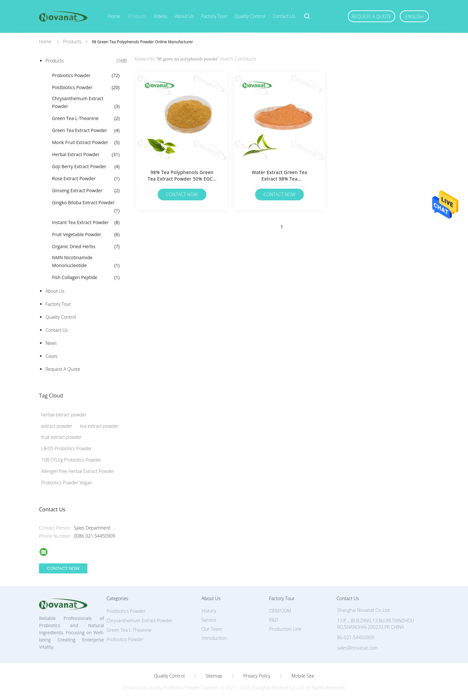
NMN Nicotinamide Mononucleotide (86, 261)
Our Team (212, 629)
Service (209, 620)
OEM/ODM (280, 611)
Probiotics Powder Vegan (66, 482)
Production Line (285, 629)
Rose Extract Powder (86, 178)
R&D (273, 620)
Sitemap (214, 676)
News (51, 343)
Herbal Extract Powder (86, 154)
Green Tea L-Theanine (86, 118)
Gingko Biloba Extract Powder (86, 206)
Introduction (214, 638)
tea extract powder (99, 426)
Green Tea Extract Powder (86, 130)
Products (137, 16)
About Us (184, 16)
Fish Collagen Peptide (86, 277)
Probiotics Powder (86, 75)
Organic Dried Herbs (86, 246)
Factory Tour (214, 16)
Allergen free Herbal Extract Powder (77, 471)
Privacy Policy (256, 676)
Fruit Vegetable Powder (86, 234)
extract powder (56, 426)
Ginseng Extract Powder (86, 191)
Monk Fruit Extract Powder (86, 142)
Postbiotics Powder (86, 87)
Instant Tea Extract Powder (86, 222)
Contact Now (182, 194)
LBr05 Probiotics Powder (66, 448)
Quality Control (250, 16)
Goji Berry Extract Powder (86, 166)
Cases (52, 356)
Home (114, 16)
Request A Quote (371, 16)
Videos (160, 16)
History (209, 611)
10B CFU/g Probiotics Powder (71, 460)
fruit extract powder (61, 437)
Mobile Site (303, 676)
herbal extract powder (63, 414)
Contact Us (284, 16)
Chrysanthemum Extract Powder (86, 102)
